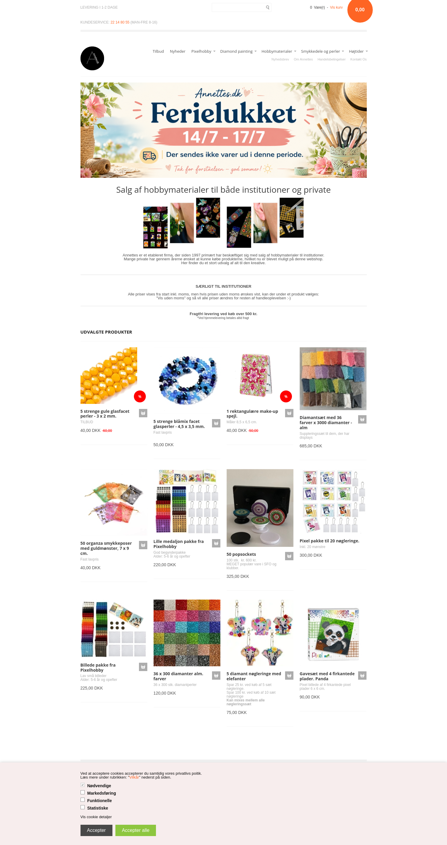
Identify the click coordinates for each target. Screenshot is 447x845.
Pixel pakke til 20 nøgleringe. (329, 541)
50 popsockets (241, 554)
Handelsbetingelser (332, 59)
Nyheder (177, 51)
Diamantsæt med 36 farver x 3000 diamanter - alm (326, 422)
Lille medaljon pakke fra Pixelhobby (179, 544)
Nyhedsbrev (280, 59)
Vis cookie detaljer (96, 817)
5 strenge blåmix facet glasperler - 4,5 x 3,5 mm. (179, 423)
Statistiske (97, 808)
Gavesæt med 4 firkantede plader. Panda (327, 676)
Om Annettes (303, 59)
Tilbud (158, 51)
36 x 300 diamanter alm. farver (178, 676)
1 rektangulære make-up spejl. (252, 413)
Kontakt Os (358, 59)
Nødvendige (99, 785)
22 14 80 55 (120, 22)
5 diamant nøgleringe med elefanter (254, 676)
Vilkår (134, 777)
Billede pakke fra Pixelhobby (98, 667)
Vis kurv (336, 7)
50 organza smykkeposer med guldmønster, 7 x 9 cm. (106, 548)
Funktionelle (99, 800)
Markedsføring (101, 793)
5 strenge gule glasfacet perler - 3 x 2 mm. (105, 413)
